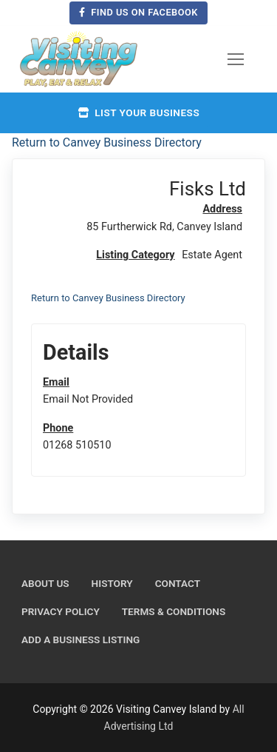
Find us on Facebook (138, 12)
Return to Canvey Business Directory (107, 142)
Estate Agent (212, 255)
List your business (138, 112)
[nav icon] (235, 59)
